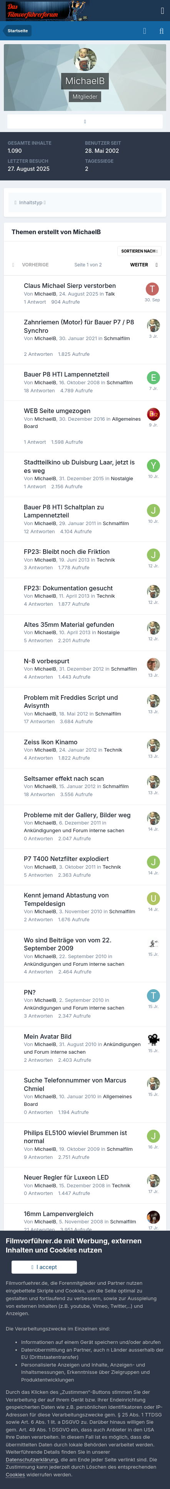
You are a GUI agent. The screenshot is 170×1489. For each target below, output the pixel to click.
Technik (106, 560)
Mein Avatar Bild (48, 1036)
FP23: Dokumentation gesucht (68, 588)
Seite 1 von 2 (89, 265)
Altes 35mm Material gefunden (69, 624)
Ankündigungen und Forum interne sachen (74, 830)
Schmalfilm (117, 338)
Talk (110, 294)
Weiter (139, 265)
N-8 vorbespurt (46, 661)
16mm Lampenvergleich (58, 1214)
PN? (30, 992)
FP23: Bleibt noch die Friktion (67, 551)
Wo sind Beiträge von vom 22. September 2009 (68, 944)
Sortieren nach (139, 251)
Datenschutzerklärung (32, 1459)
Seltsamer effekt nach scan (64, 778)
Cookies (15, 1474)
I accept (44, 1267)
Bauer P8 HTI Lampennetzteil (66, 374)
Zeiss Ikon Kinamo (51, 742)
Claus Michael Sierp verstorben (70, 285)
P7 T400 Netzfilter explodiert (66, 859)
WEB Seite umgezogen (57, 411)
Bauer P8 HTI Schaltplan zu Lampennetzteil (64, 511)
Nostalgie (122, 478)
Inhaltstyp (30, 202)
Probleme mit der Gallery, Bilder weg (77, 815)
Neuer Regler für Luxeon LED (66, 1177)
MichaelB (45, 294)
